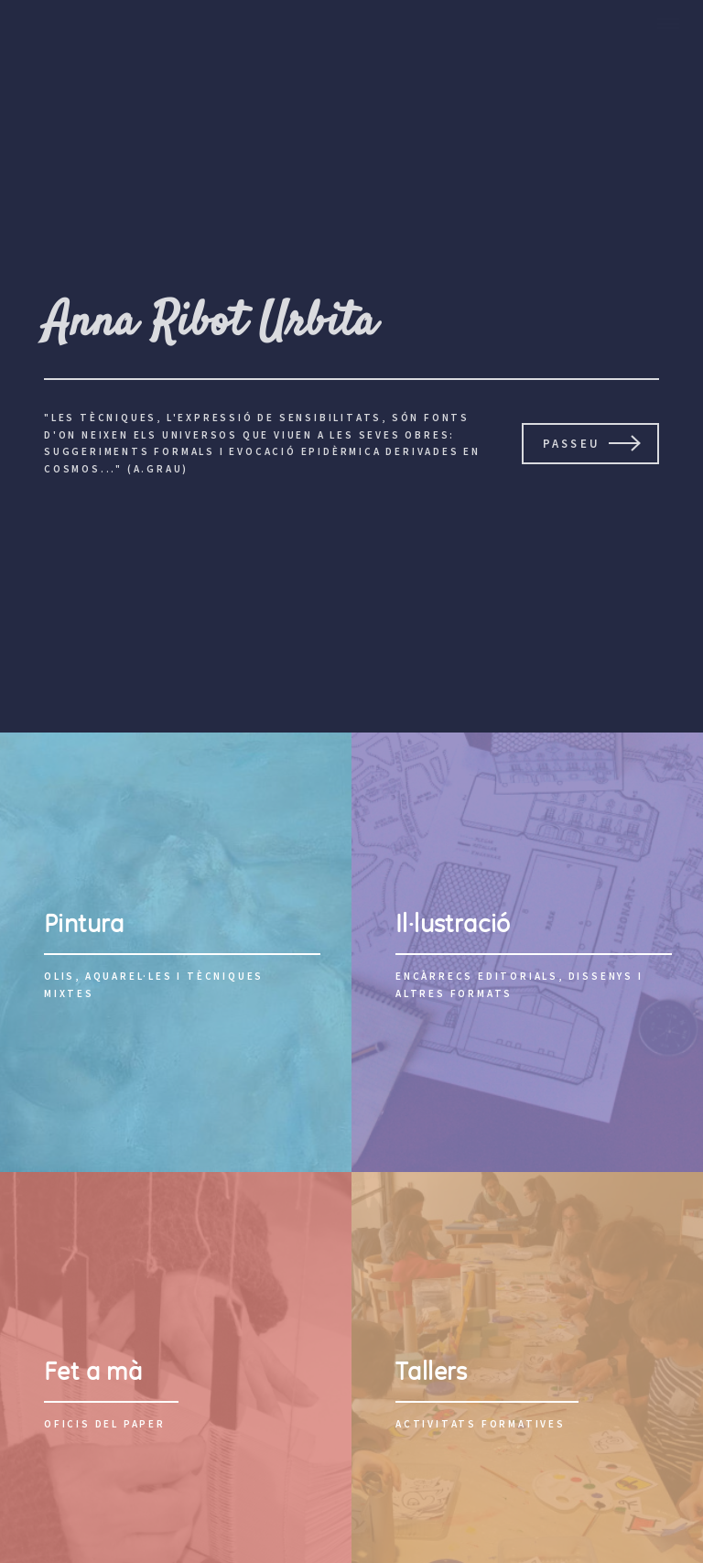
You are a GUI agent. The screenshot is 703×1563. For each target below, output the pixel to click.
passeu (571, 443)
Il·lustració (453, 923)
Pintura (84, 923)
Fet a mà (93, 1371)
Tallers (431, 1371)
